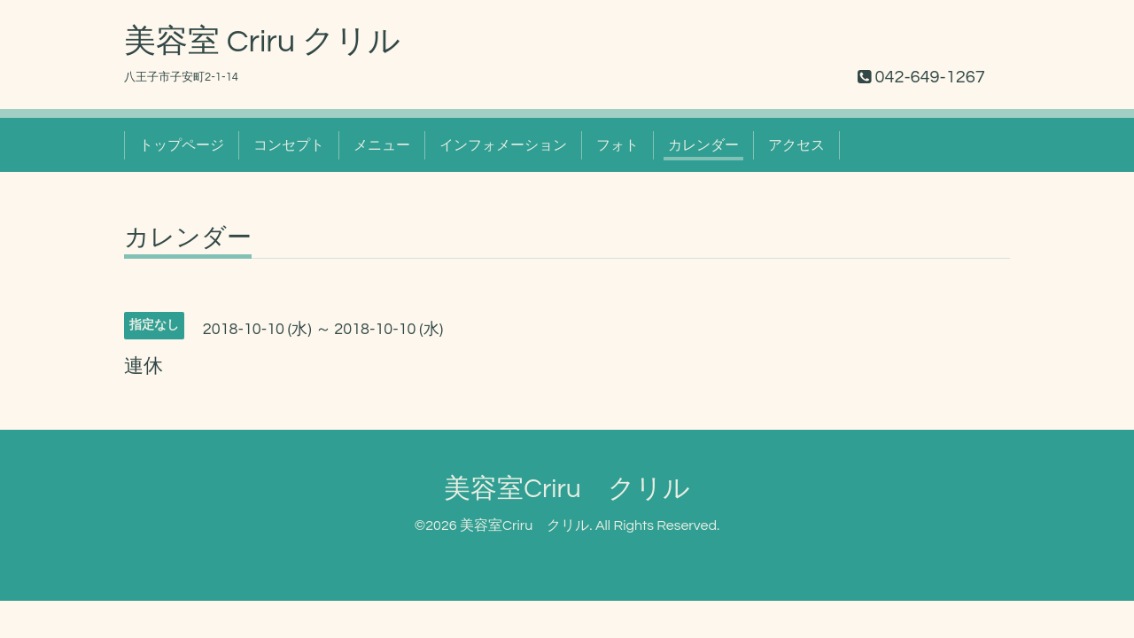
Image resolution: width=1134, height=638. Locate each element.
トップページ (181, 145)
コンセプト (288, 145)
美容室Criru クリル (567, 488)
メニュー (381, 145)
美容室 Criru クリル (262, 41)
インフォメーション (503, 145)
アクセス (796, 145)
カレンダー (703, 145)
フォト (617, 145)
